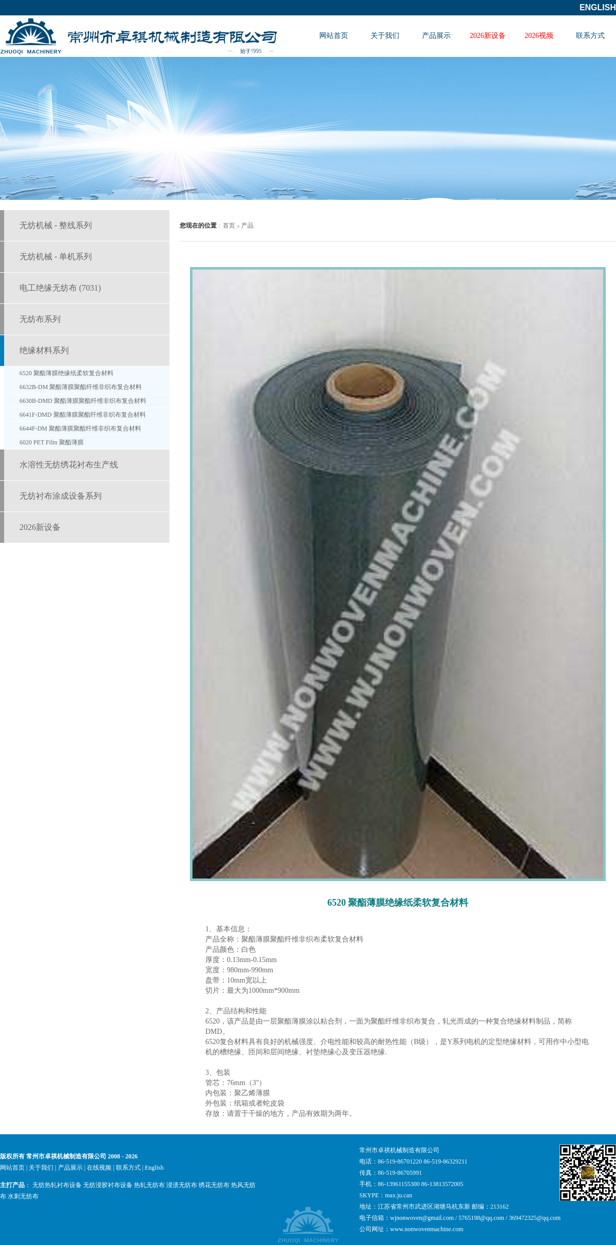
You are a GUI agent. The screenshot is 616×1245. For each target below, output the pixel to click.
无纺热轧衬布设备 (57, 1185)
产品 (247, 225)
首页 (229, 225)
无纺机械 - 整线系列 (56, 225)
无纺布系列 (40, 319)
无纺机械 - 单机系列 (56, 256)
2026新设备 (488, 35)
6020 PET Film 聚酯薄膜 (52, 442)
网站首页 (333, 35)
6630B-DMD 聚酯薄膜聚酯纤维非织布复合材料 (83, 400)
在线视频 (99, 1167)
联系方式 (590, 35)
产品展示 (436, 35)
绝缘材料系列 (44, 350)
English (598, 7)
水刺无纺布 (23, 1196)
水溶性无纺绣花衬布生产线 (69, 464)
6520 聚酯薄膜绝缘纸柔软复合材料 (66, 373)
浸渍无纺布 (181, 1185)
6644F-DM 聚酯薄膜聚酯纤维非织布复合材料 (80, 428)
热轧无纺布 (149, 1185)
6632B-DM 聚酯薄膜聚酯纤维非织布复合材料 (81, 387)
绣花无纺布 (214, 1185)
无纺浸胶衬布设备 (107, 1185)
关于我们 (385, 35)
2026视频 (539, 35)
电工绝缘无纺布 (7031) (60, 287)
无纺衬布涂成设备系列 (61, 496)
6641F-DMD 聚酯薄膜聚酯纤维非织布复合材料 (83, 414)
